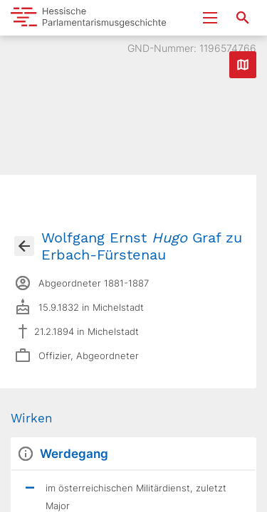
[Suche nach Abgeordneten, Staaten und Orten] (242, 17)
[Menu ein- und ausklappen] (210, 17)
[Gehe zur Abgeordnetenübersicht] (24, 246)
